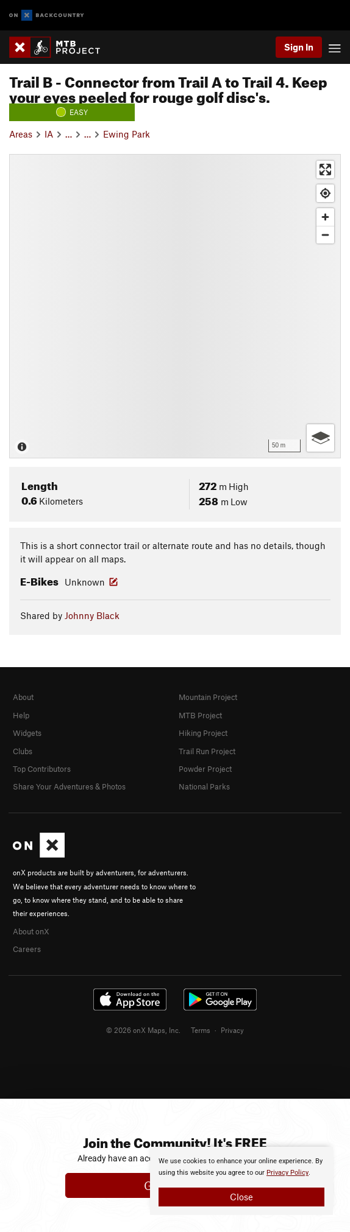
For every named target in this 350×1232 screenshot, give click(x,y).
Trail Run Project (207, 751)
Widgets (27, 733)
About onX (31, 931)
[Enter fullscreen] (325, 169)
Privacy (232, 1030)
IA (49, 133)
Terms (200, 1030)
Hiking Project (203, 733)
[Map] (175, 306)
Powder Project (205, 769)
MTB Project (200, 715)
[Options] (320, 438)
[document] (241, 1180)
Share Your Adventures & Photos (69, 786)
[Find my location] (325, 193)
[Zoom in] (325, 217)
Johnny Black (92, 615)
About (23, 697)
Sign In (298, 46)
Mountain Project (208, 697)
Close (241, 1196)
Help (21, 715)
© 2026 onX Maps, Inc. (143, 1030)
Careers (27, 949)
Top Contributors (42, 769)
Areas (20, 133)
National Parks (204, 786)
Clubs (22, 751)
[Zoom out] (325, 234)
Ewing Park (126, 133)
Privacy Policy (287, 1173)
